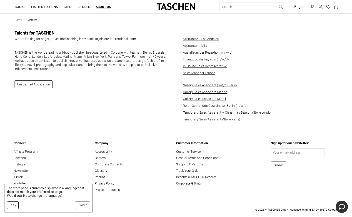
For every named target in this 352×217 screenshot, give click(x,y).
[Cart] (335, 7)
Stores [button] (84, 7)
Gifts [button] (68, 7)
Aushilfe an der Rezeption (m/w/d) (208, 52)
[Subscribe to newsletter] (278, 165)
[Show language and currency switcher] (304, 7)
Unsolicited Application (33, 84)
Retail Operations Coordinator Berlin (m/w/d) (215, 105)
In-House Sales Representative (205, 66)
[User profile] (320, 7)
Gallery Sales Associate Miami (204, 99)
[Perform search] (280, 6)
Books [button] (20, 7)
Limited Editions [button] (44, 7)
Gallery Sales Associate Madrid (205, 92)
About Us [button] (103, 7)
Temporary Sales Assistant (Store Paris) (211, 119)
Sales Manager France (199, 73)
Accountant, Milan (196, 45)
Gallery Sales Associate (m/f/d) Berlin (210, 85)
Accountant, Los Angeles (201, 39)
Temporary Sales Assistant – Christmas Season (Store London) (228, 112)
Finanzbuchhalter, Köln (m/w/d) (206, 59)
